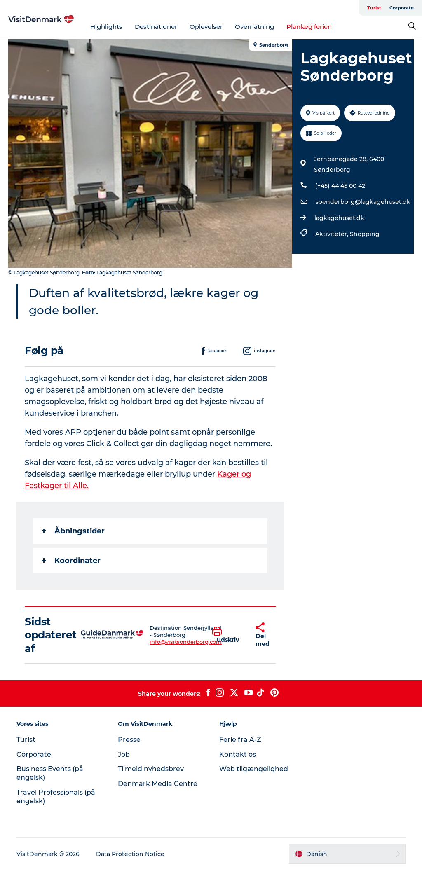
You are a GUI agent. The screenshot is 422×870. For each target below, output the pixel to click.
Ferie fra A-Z (240, 740)
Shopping (365, 234)
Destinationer (156, 26)
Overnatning (254, 26)
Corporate (401, 8)
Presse (129, 740)
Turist (374, 8)
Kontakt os (237, 754)
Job (124, 754)
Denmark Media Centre (157, 784)
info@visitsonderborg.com (186, 641)
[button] (227, 635)
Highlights (106, 26)
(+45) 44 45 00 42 (340, 185)
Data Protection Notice (130, 854)
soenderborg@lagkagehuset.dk (363, 202)
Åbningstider (73, 531)
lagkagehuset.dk (339, 218)
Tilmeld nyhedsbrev (151, 769)
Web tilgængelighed (253, 769)
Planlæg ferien (309, 26)
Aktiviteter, (332, 234)
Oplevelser (206, 26)
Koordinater (71, 560)
